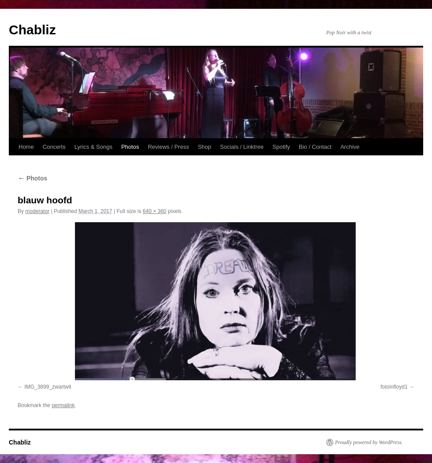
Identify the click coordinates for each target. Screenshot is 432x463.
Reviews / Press (168, 146)
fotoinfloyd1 (393, 387)
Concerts (54, 146)
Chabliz (32, 29)
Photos (130, 146)
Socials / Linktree (242, 146)
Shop (204, 146)
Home (26, 146)
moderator (37, 211)
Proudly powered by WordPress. (369, 442)
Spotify (281, 146)
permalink (63, 405)
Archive (349, 146)
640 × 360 (155, 211)
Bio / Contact (315, 146)
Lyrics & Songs (93, 146)
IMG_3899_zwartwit (47, 387)
